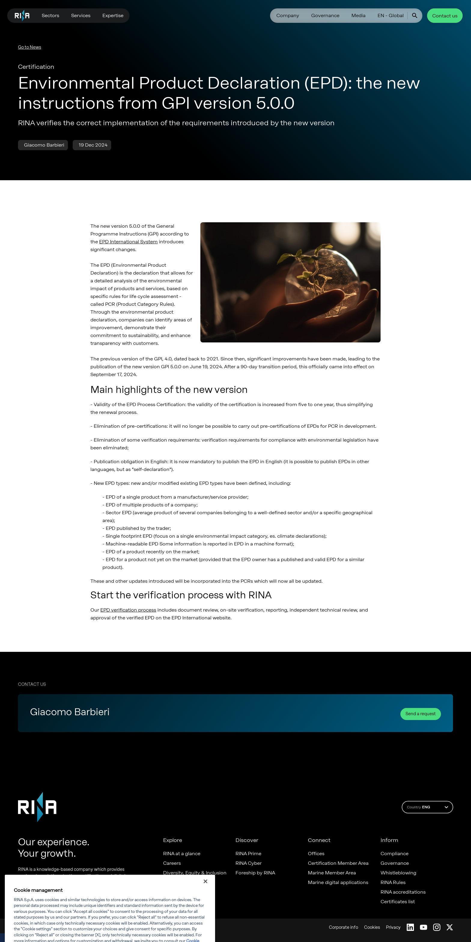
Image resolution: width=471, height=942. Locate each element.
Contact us (444, 16)
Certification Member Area (338, 863)
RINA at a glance (181, 853)
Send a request (421, 713)
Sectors (50, 15)
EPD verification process (128, 610)
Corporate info (343, 927)
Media (358, 15)
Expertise (112, 15)
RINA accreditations (403, 892)
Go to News (29, 47)
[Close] (205, 892)
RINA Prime (248, 853)
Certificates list (398, 901)
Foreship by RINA (255, 873)
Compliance (395, 853)
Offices (316, 853)
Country (428, 807)
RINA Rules (393, 882)
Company (287, 15)
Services (80, 15)
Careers (172, 863)
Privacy (393, 927)
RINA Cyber (248, 863)
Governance (325, 15)
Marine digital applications (338, 882)
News (169, 882)
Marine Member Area (332, 873)
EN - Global (391, 15)
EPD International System (128, 242)
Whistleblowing (398, 873)
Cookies (372, 927)
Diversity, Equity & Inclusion (194, 873)
